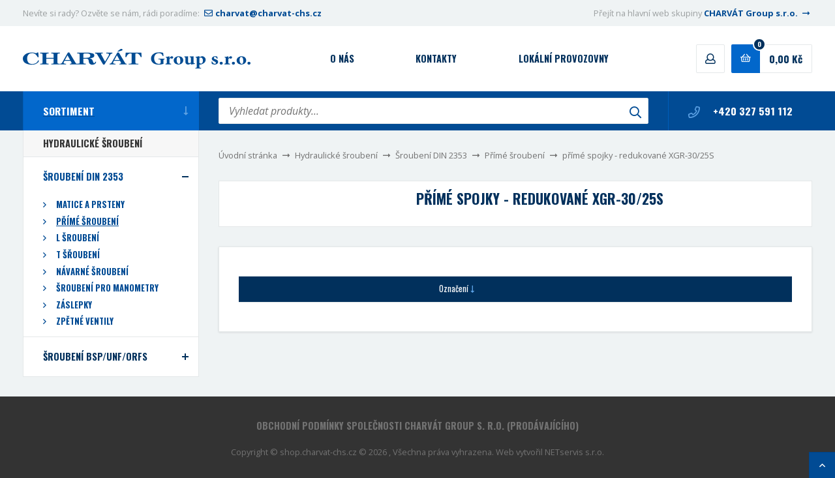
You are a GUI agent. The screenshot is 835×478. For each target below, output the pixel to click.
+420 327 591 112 (740, 111)
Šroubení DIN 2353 (431, 155)
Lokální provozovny (564, 58)
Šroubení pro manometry (107, 288)
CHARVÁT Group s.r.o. (758, 13)
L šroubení (77, 238)
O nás (342, 58)
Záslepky (74, 305)
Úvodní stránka (248, 155)
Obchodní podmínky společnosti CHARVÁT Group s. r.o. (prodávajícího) (417, 425)
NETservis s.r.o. (574, 452)
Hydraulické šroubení (336, 155)
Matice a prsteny (90, 204)
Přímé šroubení (515, 155)
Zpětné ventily (85, 321)
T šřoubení (78, 254)
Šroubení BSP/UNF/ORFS (95, 356)
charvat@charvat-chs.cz (262, 13)
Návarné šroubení (92, 271)
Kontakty (436, 58)
